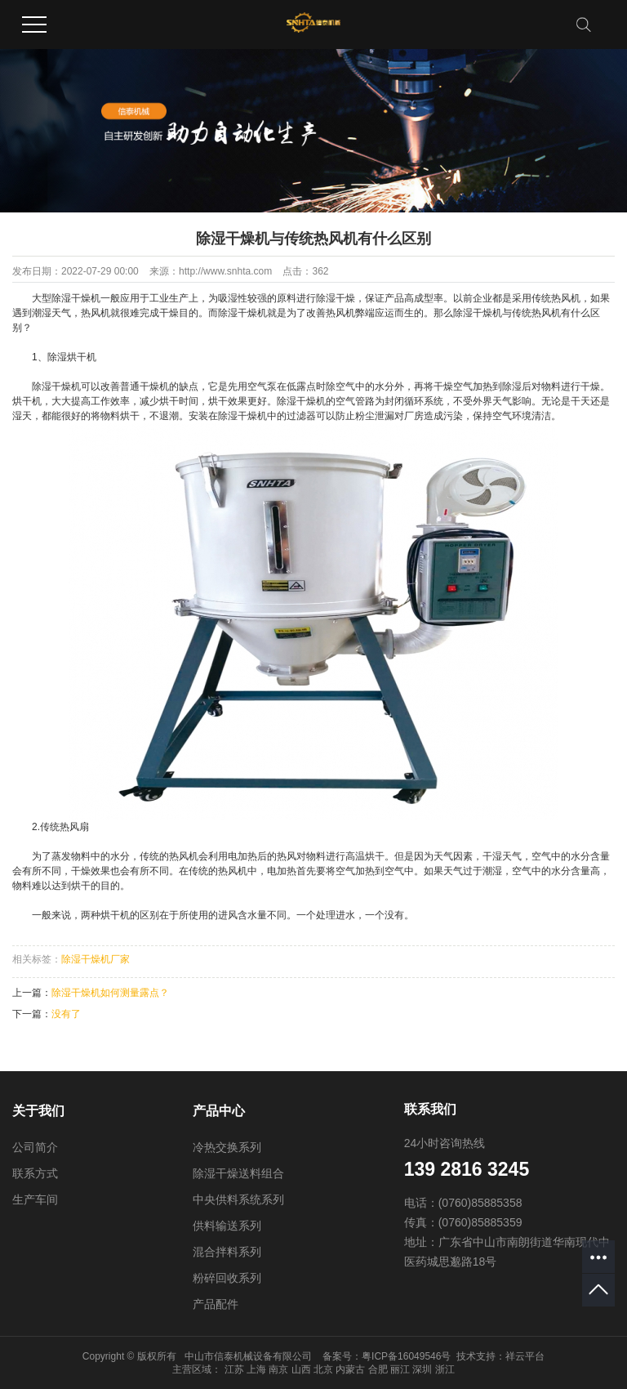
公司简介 (35, 1147)
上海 (256, 1369)
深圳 (422, 1369)
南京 (278, 1369)
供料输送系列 (227, 1225)
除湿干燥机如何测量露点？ (110, 992)
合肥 (378, 1369)
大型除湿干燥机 (66, 298)
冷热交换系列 (227, 1147)
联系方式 (35, 1173)
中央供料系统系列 (238, 1199)
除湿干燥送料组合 (238, 1173)
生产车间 (35, 1199)
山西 (301, 1369)
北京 (323, 1369)
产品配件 (215, 1304)
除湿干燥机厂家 (95, 959)
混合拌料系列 (227, 1251)
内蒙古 (350, 1369)
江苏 (234, 1369)
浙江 (445, 1369)
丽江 (400, 1369)
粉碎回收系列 (227, 1277)
